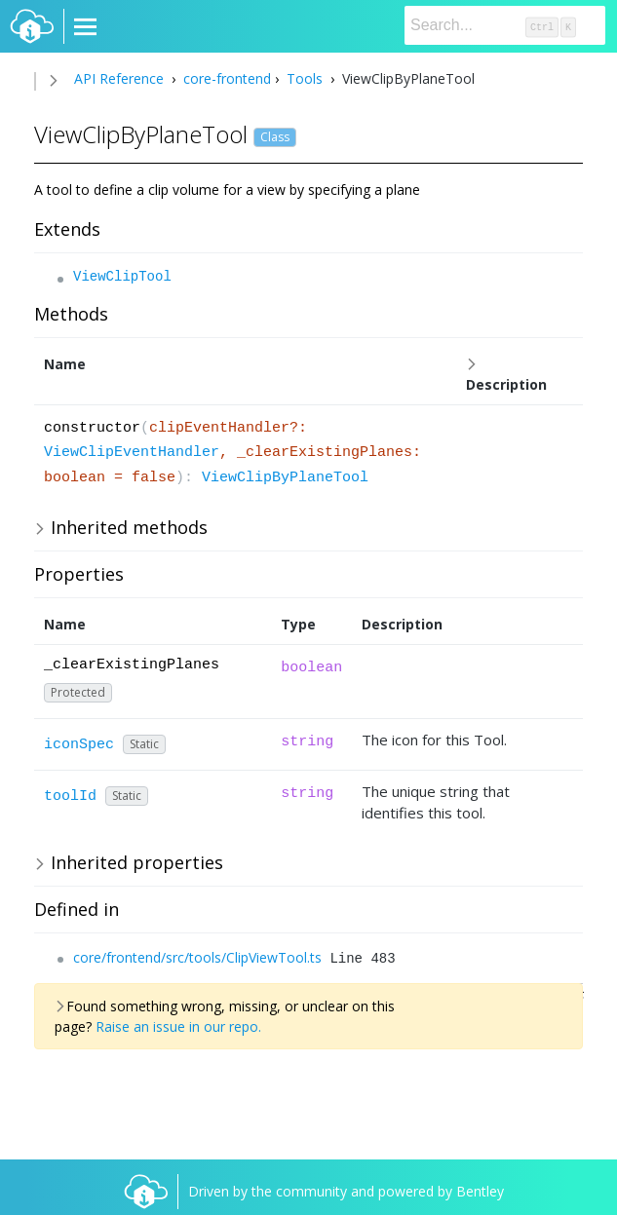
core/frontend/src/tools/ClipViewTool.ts (197, 957)
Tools (305, 78)
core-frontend (225, 78)
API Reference (119, 78)
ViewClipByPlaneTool (285, 478)
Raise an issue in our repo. (178, 1026)
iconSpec (79, 745)
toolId (70, 796)
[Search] (505, 25)
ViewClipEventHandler (131, 452)
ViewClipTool (122, 277)
